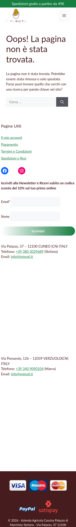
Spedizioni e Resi (13, 158)
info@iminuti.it (22, 256)
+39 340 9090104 (30, 369)
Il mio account (11, 137)
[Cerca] (62, 102)
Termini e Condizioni (16, 151)
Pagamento (9, 144)
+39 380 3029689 (30, 251)
